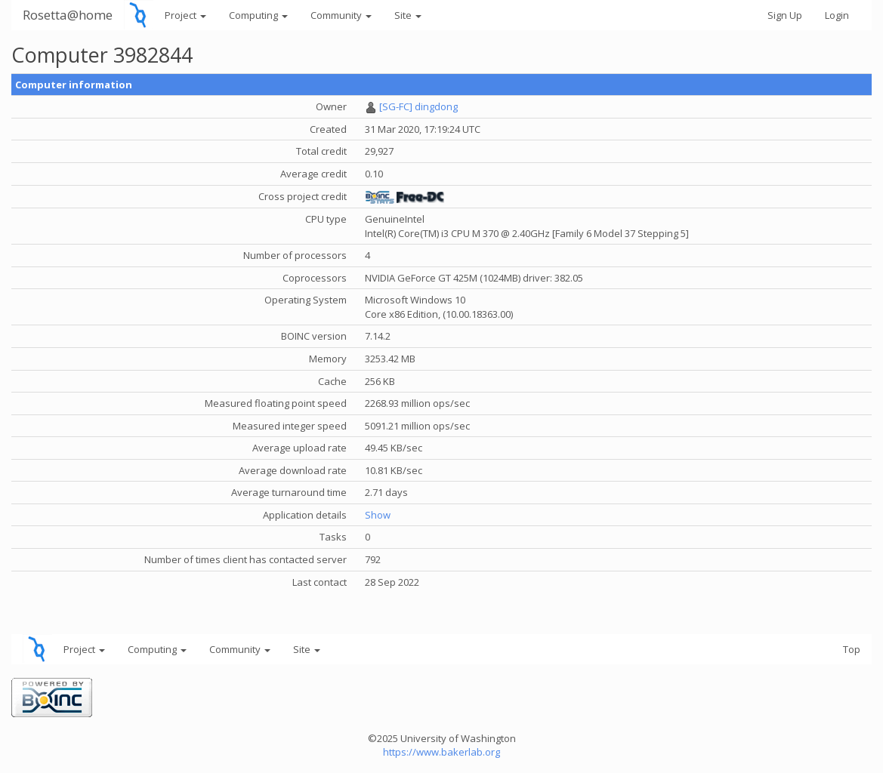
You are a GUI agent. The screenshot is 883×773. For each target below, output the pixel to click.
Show (378, 515)
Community (341, 15)
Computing (258, 15)
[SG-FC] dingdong (418, 106)
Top (851, 649)
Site (407, 15)
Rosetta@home (68, 14)
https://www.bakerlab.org (441, 752)
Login (837, 15)
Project (185, 15)
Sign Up (784, 15)
